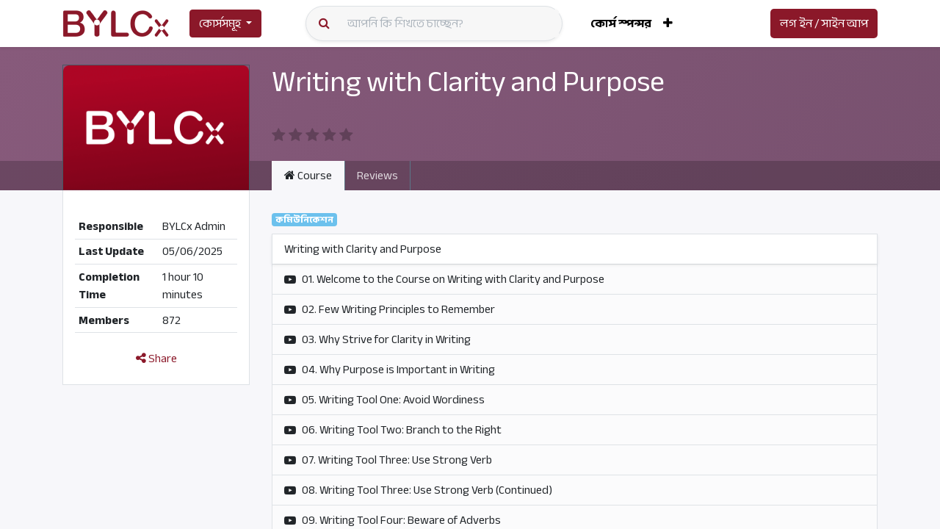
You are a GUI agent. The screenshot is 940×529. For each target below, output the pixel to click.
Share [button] (156, 359)
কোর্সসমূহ (220, 23)
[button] (668, 23)
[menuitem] (621, 23)
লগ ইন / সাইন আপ (824, 23)
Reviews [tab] (377, 176)
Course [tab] (308, 176)
